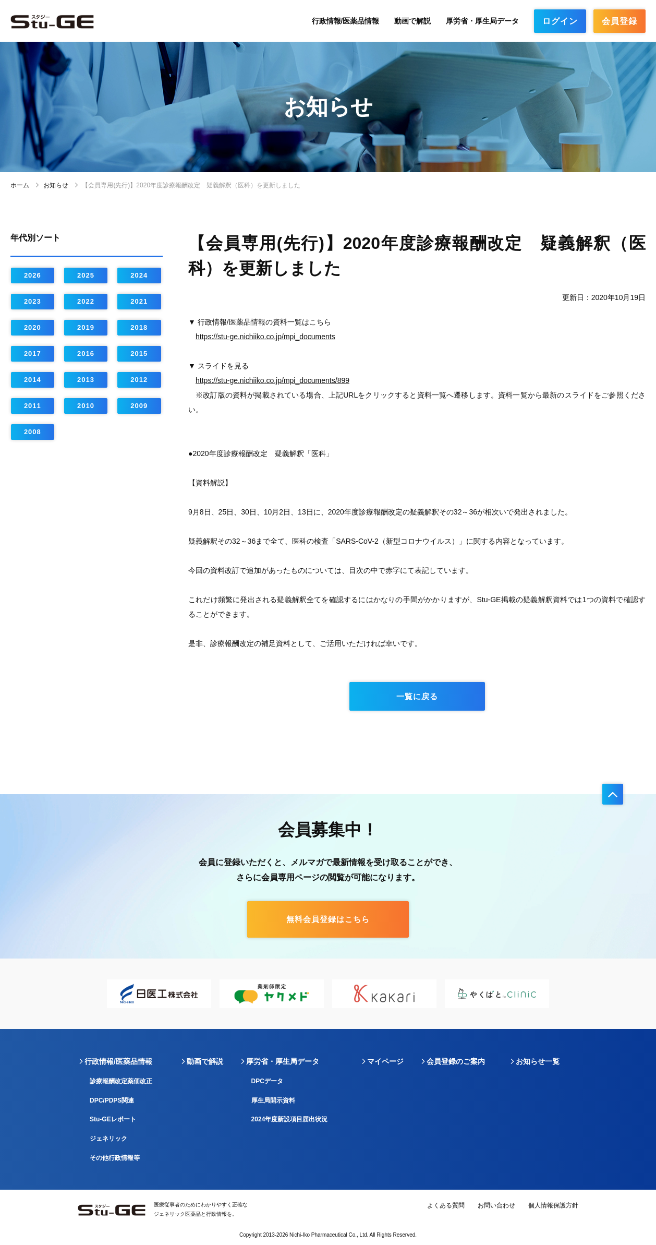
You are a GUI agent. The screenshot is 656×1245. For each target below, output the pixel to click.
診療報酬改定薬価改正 (121, 1081)
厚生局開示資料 (273, 1100)
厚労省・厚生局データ (482, 21)
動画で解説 (412, 21)
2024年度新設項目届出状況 (289, 1119)
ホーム (19, 185)
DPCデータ (267, 1081)
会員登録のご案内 (456, 1061)
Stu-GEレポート (113, 1119)
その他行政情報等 (115, 1158)
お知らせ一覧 (538, 1061)
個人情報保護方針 (553, 1205)
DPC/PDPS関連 (112, 1100)
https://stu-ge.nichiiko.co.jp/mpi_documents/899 (272, 380)
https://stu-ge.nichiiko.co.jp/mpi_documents (265, 336)
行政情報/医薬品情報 (346, 21)
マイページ (385, 1061)
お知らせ (55, 185)
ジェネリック (108, 1138)
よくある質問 (446, 1205)
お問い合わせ (496, 1205)
